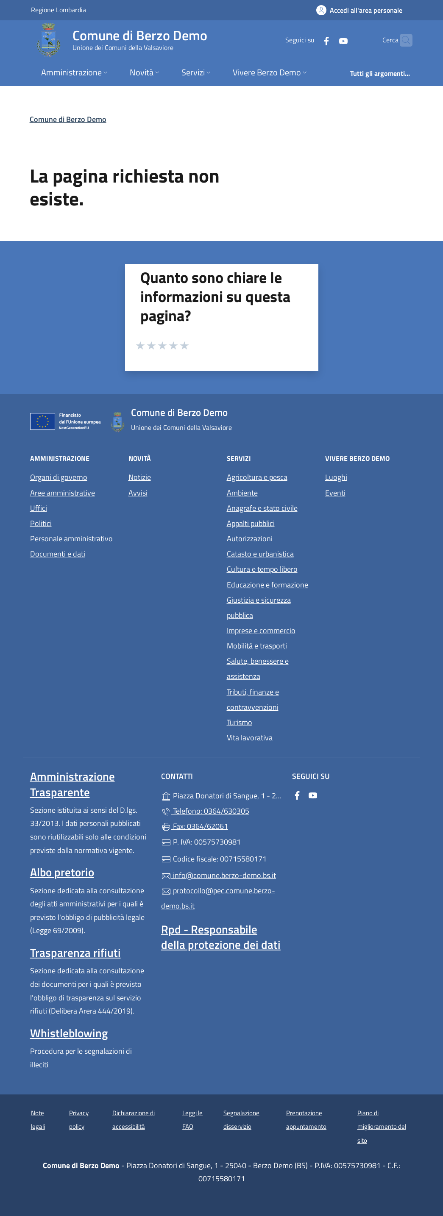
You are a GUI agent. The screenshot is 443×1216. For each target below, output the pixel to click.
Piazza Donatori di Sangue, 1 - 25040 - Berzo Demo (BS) (221, 794)
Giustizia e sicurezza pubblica (259, 607)
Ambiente (242, 493)
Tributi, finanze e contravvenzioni (253, 699)
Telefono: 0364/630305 (205, 811)
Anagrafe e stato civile (262, 508)
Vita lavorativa (250, 737)
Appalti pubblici (251, 523)
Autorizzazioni (250, 538)
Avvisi (138, 493)
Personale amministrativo (71, 538)
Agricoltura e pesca (257, 477)
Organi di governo (58, 477)
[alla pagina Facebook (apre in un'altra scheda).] (309, 40)
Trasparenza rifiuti (75, 952)
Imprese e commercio (261, 630)
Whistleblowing (69, 1033)
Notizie (139, 477)
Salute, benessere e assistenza (258, 668)
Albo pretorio (62, 872)
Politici (41, 523)
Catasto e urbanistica (260, 554)
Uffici (38, 508)
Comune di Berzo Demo (68, 119)
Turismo (239, 722)
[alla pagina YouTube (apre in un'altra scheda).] (326, 40)
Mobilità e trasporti (257, 645)
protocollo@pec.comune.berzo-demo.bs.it (218, 898)
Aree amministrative (62, 493)
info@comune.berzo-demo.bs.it (218, 875)
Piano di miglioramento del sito (381, 1126)
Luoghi (336, 477)
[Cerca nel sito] (402, 40)
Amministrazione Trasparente (72, 784)
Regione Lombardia (58, 9)
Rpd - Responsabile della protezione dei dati (221, 936)
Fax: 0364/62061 (194, 826)
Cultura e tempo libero (262, 569)
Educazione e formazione (267, 584)
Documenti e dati (57, 554)
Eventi (335, 493)
